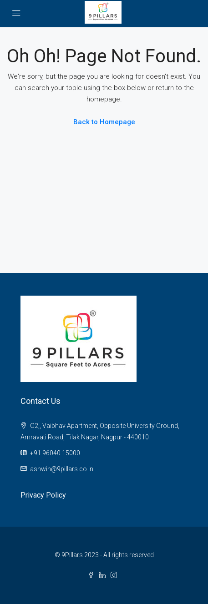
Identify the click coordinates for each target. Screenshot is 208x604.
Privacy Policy (43, 495)
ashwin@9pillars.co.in (61, 469)
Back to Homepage (104, 122)
